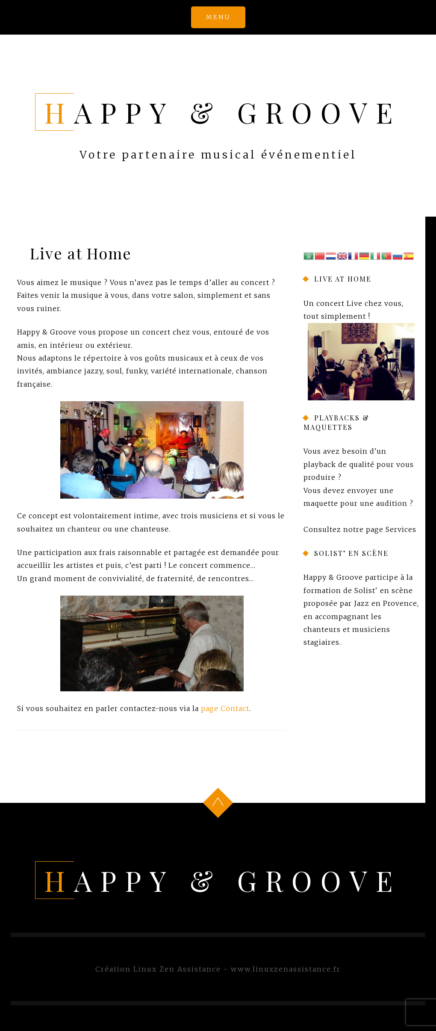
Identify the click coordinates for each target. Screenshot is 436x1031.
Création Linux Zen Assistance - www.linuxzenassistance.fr (218, 969)
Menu (218, 17)
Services (401, 529)
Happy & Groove (222, 112)
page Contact (225, 708)
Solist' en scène (383, 590)
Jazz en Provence (385, 603)
